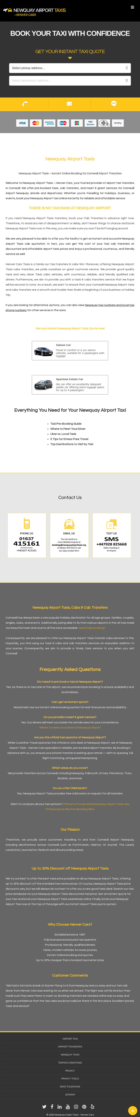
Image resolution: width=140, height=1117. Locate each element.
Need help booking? (92, 627)
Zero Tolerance (70, 1086)
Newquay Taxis (70, 1054)
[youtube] (68, 1108)
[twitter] (45, 1108)
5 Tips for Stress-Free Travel (69, 439)
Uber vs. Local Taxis (63, 434)
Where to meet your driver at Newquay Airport (70, 727)
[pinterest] (85, 1108)
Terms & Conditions (70, 1062)
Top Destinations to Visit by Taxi (71, 444)
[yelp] (92, 1108)
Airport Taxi (70, 1039)
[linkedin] (60, 1108)
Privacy (70, 1071)
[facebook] (53, 1108)
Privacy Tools (70, 1078)
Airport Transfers (70, 1046)
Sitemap (70, 1094)
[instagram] (76, 1108)
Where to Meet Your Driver (67, 428)
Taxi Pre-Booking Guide (65, 423)
